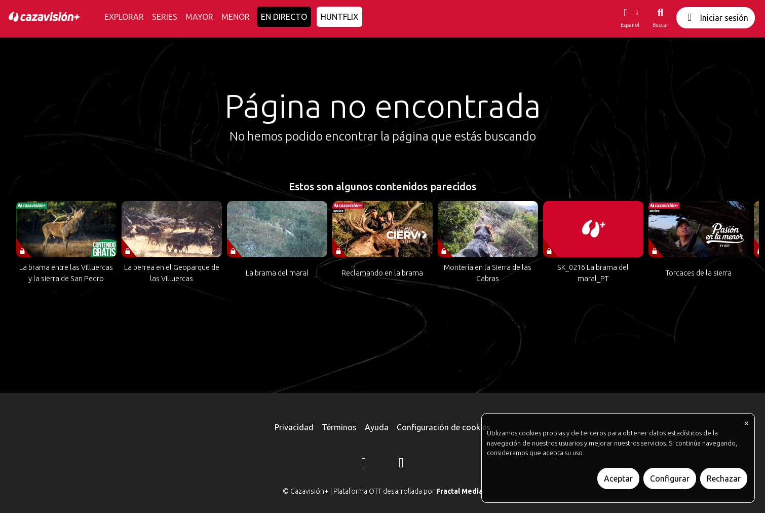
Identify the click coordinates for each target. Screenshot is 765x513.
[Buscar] (660, 18)
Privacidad (294, 427)
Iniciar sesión (715, 17)
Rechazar (724, 478)
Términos (339, 427)
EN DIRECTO (284, 16)
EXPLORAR (124, 16)
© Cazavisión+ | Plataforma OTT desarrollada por (383, 491)
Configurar (670, 478)
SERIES (164, 16)
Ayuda (377, 427)
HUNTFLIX (339, 16)
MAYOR (199, 16)
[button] (629, 18)
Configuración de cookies (443, 427)
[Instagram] (363, 464)
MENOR (235, 16)
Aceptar (618, 478)
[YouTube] (401, 464)
